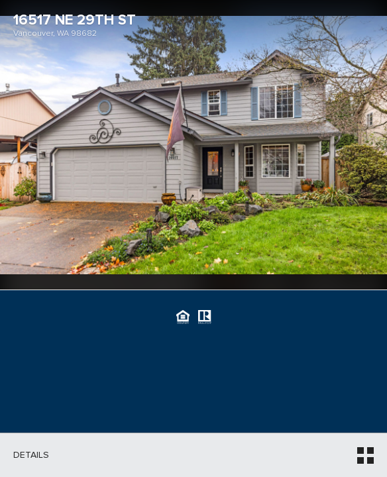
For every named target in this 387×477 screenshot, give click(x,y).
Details (31, 454)
